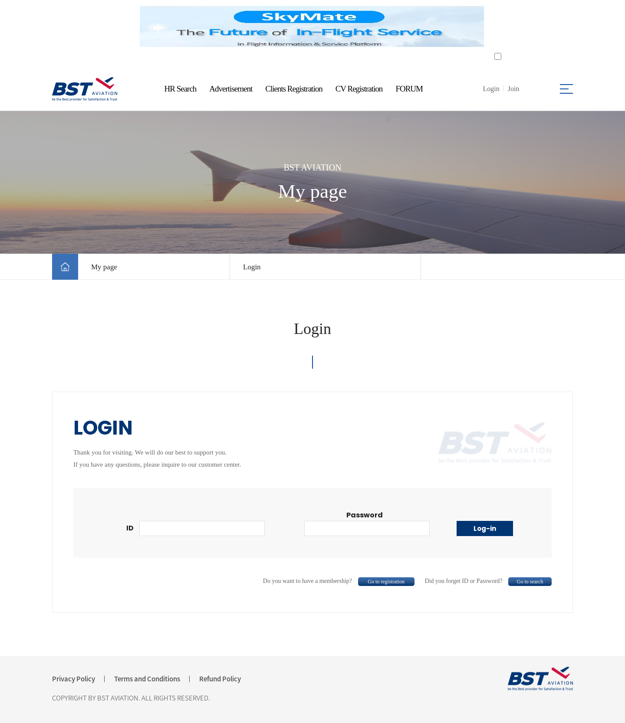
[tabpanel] (312, 26)
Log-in (485, 528)
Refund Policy (220, 679)
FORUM (409, 88)
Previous (129, 26)
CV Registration (359, 88)
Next (495, 26)
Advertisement (230, 88)
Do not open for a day (531, 56)
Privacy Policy (73, 679)
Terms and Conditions (147, 679)
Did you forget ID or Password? (488, 581)
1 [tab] (307, 58)
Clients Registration (293, 88)
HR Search (180, 88)
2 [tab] (318, 58)
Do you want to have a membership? (338, 581)
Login (252, 267)
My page (104, 267)
